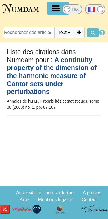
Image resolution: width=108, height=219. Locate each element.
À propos (92, 192)
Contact (89, 199)
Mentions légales (55, 199)
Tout (62, 32)
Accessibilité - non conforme (45, 192)
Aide (24, 199)
